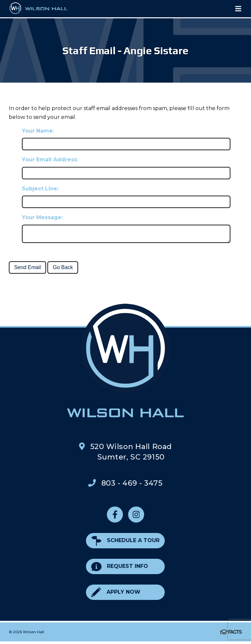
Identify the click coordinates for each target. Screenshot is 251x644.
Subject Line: (40, 188)
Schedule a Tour (125, 543)
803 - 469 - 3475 (132, 485)
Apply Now (115, 595)
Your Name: (38, 131)
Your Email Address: (50, 159)
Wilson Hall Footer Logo (125, 363)
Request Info (119, 569)
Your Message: (42, 217)
